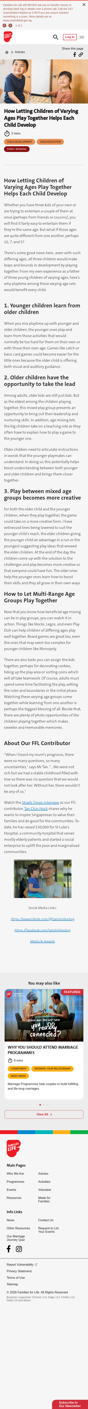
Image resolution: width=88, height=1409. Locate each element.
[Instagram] (19, 1249)
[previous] (5, 26)
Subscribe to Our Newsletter (70, 1404)
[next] (11, 26)
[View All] (44, 1114)
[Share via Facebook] (75, 54)
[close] (84, 4)
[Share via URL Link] (80, 54)
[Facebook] (9, 1248)
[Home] (7, 52)
